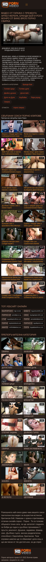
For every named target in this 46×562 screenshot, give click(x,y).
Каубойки (23, 97)
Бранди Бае (27, 84)
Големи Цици (9, 89)
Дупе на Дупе (9, 97)
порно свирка (18, 108)
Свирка (7, 102)
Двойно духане (10, 93)
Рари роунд (35, 97)
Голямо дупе (24, 89)
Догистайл (24, 93)
